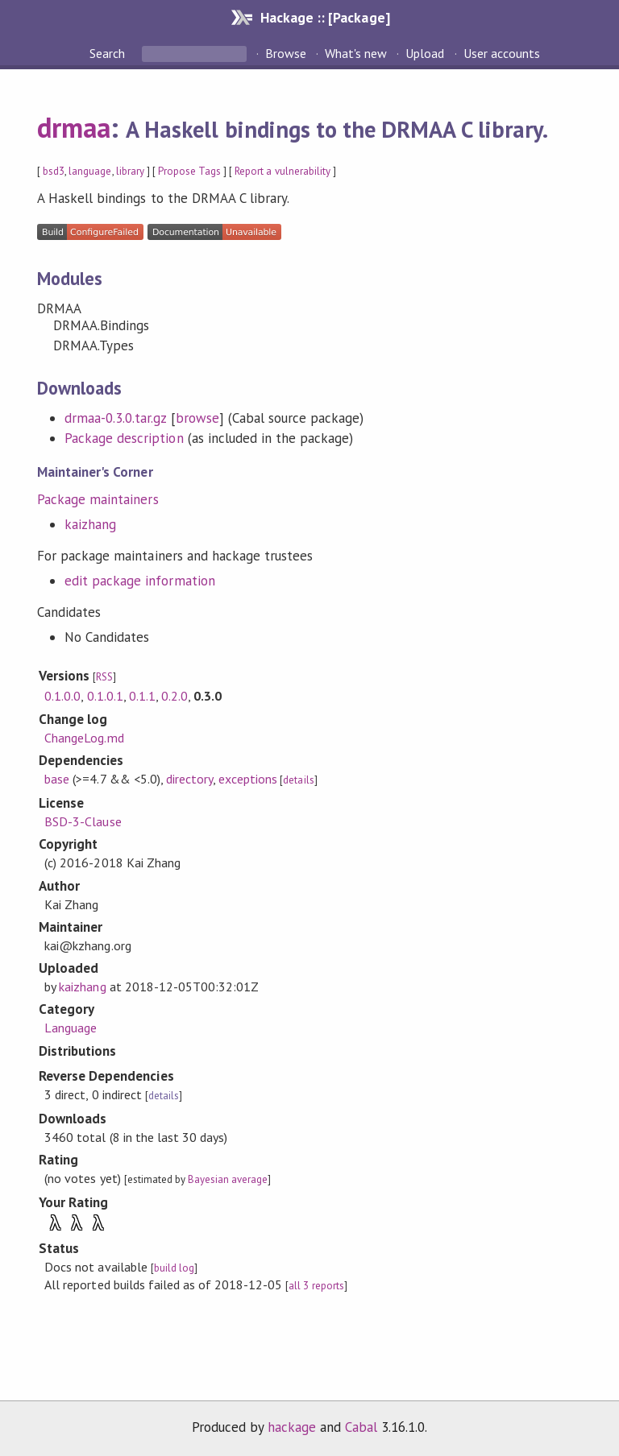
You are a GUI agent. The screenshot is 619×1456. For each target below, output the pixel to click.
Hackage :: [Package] (324, 17)
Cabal (361, 1427)
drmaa (73, 127)
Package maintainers (97, 499)
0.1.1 (142, 696)
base (56, 779)
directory (189, 779)
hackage (292, 1427)
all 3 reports (316, 1286)
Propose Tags (189, 171)
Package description (123, 438)
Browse (285, 53)
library (130, 171)
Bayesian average (228, 1179)
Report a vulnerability (282, 171)
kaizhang (90, 524)
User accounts (501, 53)
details (298, 780)
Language (70, 1028)
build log (174, 1268)
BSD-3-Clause (82, 821)
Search (108, 53)
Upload (424, 53)
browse (197, 418)
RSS (104, 677)
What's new (356, 53)
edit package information (139, 580)
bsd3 (53, 171)
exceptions (247, 779)
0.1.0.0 (62, 696)
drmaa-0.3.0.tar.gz (115, 418)
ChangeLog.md (83, 738)
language (90, 171)
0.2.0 (174, 696)
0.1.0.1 (105, 696)
